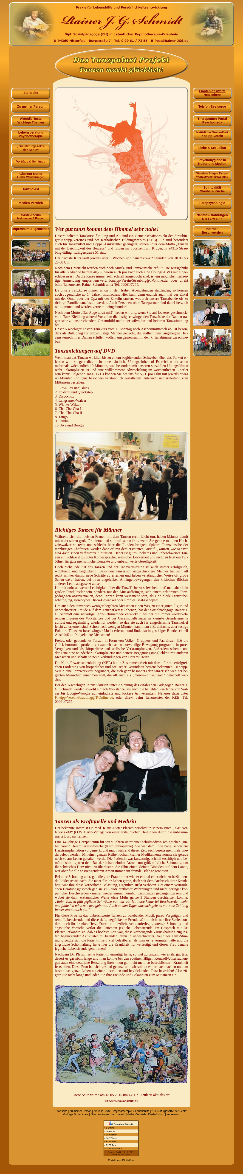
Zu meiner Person (30, 104)
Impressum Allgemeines (30, 228)
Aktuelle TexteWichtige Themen (30, 119)
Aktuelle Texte (102, 1111)
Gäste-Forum (30, 216)
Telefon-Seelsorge (212, 104)
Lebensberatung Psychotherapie (30, 133)
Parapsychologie (212, 201)
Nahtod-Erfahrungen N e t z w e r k (212, 216)
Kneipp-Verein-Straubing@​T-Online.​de (84, 697)
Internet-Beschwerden (212, 229)
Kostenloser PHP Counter (121, 1154)
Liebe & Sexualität (212, 146)
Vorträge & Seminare (75, 1114)
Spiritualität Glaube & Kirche (212, 188)
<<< (121, 1101)
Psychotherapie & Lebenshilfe (131, 1111)
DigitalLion (128, 1160)
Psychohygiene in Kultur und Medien (212, 161)
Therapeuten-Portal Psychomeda (212, 119)
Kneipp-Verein (212, 133)
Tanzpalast (30, 187)
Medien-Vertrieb (30, 201)
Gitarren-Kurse (30, 174)
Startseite (30, 91)
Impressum (173, 1114)
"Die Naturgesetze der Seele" (169, 1111)
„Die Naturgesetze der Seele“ (30, 147)
